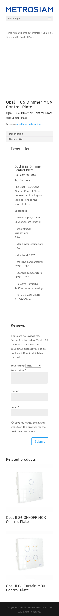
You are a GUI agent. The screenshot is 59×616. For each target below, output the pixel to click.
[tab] (29, 133)
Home (9, 32)
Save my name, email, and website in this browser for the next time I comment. (28, 427)
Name (15, 391)
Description (16, 133)
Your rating (18, 365)
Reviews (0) (15, 139)
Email (15, 406)
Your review (18, 370)
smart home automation (27, 32)
